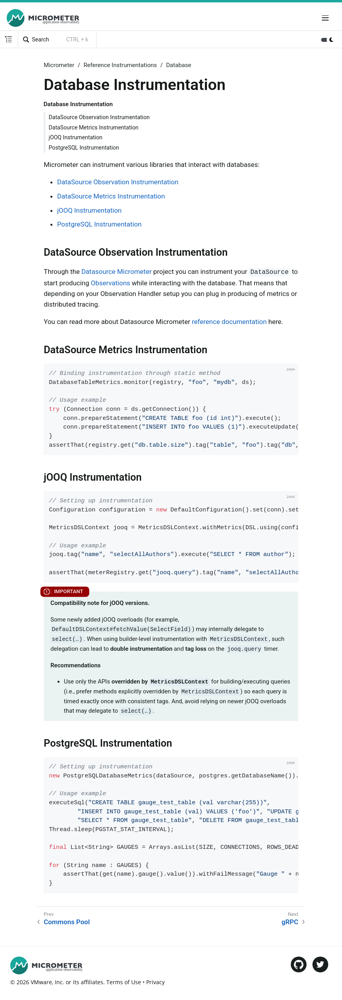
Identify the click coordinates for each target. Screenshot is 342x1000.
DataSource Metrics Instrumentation (94, 127)
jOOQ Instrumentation (75, 137)
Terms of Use (123, 982)
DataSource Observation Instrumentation (99, 117)
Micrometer (59, 65)
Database (178, 65)
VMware (41, 982)
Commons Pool (67, 922)
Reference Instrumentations (120, 65)
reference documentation (229, 322)
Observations (110, 283)
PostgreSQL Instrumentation (84, 147)
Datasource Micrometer (116, 271)
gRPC (290, 922)
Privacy (155, 982)
